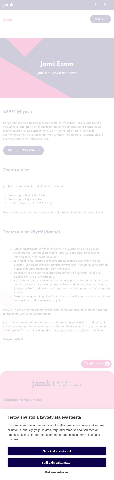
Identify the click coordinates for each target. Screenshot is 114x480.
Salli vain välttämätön (57, 462)
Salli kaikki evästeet (57, 451)
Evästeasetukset (57, 472)
